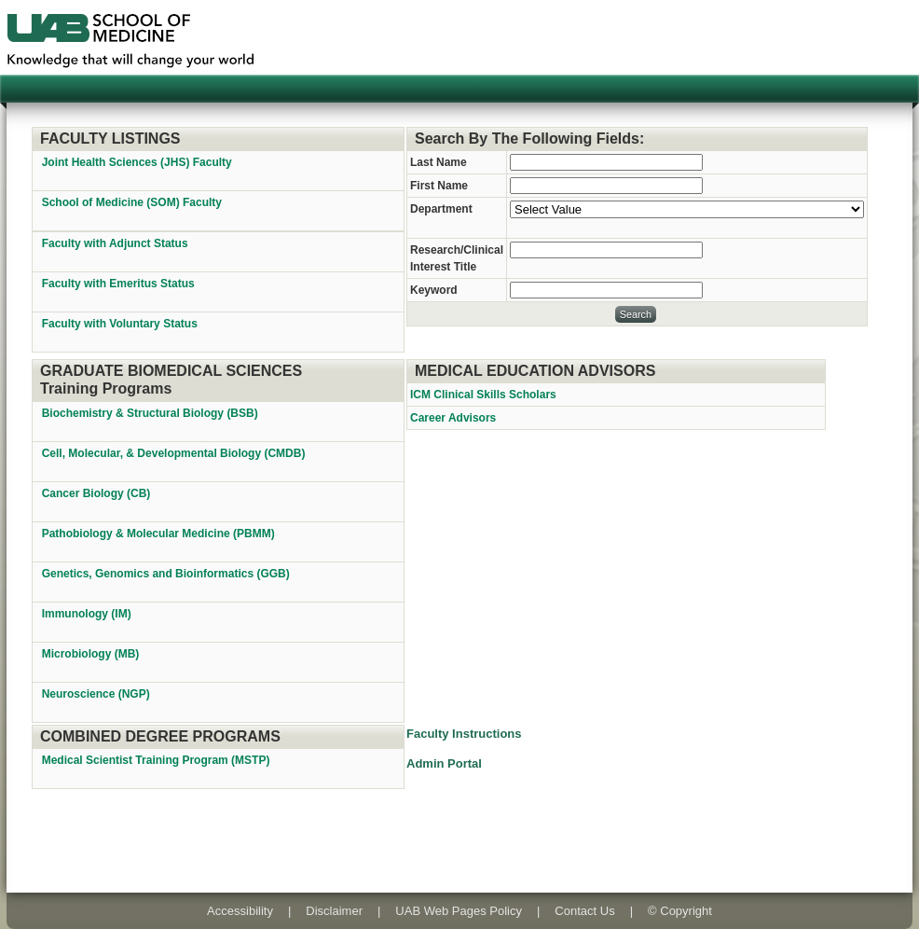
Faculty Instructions (464, 734)
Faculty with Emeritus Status (118, 283)
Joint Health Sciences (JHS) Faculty (137, 162)
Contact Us (584, 911)
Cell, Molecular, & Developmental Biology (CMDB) (175, 453)
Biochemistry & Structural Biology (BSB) (151, 413)
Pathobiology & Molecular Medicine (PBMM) (160, 533)
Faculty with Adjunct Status (115, 243)
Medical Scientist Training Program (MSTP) (157, 760)
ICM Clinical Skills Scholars (483, 394)
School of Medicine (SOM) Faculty (132, 202)
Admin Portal (444, 763)
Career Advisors (453, 417)
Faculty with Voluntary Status (120, 323)
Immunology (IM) (88, 613)
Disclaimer (334, 911)
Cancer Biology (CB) (98, 493)
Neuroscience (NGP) (97, 693)
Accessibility (240, 911)
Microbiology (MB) (92, 653)
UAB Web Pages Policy (458, 911)
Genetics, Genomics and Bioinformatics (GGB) (167, 573)
